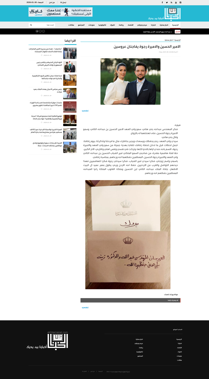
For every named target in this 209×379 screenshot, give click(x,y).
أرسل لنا (63, 2)
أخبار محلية (164, 25)
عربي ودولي (142, 25)
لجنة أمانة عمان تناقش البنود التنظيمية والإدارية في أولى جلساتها (47, 77)
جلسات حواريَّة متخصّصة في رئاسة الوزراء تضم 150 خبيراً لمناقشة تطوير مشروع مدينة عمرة (46, 105)
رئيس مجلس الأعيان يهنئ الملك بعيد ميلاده (47, 90)
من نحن (52, 2)
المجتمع (81, 25)
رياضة (121, 25)
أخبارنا (153, 25)
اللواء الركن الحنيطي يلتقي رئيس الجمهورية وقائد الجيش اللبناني (49, 63)
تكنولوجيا (102, 25)
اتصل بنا (84, 371)
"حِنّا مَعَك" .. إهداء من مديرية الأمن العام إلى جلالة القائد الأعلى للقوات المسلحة (45, 50)
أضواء (112, 25)
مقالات (71, 25)
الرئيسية (175, 25)
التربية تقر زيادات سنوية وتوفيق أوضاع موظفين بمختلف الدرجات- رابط (47, 144)
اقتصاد (130, 25)
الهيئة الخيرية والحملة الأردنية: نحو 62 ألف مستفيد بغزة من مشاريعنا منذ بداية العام (46, 130)
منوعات (91, 25)
